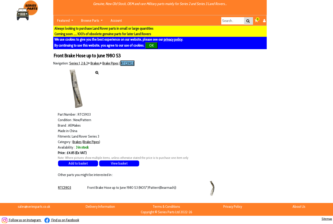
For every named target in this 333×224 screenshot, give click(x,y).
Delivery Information (100, 206)
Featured (63, 20)
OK (151, 45)
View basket (119, 163)
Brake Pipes (110, 63)
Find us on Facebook (61, 220)
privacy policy (173, 39)
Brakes (95, 63)
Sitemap (327, 219)
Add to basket (78, 163)
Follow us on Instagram (22, 220)
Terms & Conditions (166, 206)
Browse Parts (90, 20)
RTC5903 (127, 63)
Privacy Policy (232, 206)
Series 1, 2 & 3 (78, 63)
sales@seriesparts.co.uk (34, 206)
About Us (299, 206)
